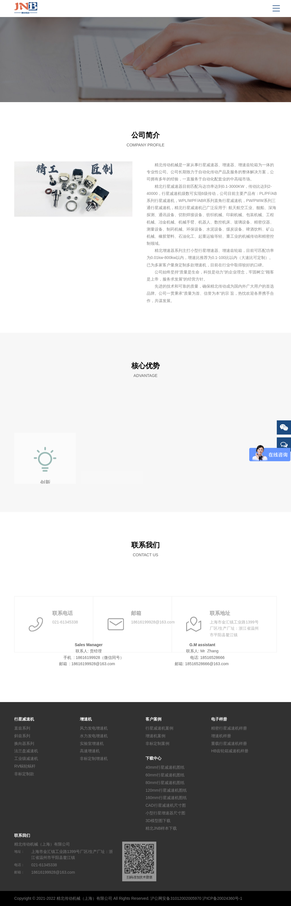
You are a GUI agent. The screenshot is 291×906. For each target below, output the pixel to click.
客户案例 (153, 719)
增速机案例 (155, 736)
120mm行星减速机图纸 (166, 790)
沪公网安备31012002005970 (175, 898)
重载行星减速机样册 (229, 743)
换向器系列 (24, 743)
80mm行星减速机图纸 (165, 782)
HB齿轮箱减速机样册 (229, 751)
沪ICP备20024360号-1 (222, 898)
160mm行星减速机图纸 (166, 797)
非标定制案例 (157, 743)
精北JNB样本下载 (161, 828)
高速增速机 (90, 751)
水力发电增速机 (94, 736)
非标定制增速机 (94, 758)
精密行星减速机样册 (229, 728)
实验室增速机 (92, 743)
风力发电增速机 (94, 728)
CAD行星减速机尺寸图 (166, 805)
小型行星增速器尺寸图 (165, 813)
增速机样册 (221, 736)
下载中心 (153, 758)
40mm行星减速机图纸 (165, 767)
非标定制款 (24, 774)
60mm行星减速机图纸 (165, 775)
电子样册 (219, 719)
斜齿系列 (22, 736)
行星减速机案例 (159, 728)
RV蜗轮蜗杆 (25, 766)
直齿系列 (22, 728)
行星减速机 (24, 719)
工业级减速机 (26, 758)
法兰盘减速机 (26, 751)
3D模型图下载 (158, 820)
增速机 (86, 719)
